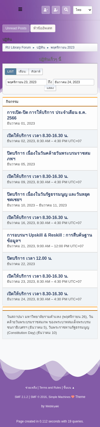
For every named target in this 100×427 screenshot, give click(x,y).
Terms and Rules (50, 387)
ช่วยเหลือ (31, 387)
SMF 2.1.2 (21, 396)
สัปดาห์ (35, 71)
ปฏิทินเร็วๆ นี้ (50, 59)
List (10, 71)
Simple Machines (59, 396)
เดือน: (22, 71)
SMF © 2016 (39, 396)
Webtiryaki (52, 406)
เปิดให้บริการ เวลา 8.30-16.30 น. (37, 135)
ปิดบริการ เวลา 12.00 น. (29, 258)
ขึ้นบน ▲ (69, 387)
